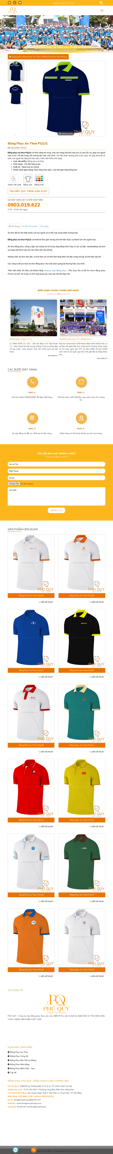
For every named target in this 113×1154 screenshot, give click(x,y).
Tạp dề (13, 1072)
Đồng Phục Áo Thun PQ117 (82, 895)
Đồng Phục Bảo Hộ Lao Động (23, 1060)
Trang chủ (16, 57)
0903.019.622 (24, 205)
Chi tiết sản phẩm (29, 226)
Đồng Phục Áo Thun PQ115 (31, 670)
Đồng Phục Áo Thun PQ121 (55, 57)
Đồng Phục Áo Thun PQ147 (82, 670)
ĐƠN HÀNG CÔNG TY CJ (70, 339)
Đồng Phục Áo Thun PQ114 (82, 820)
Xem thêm (53, 356)
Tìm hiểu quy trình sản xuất (28, 191)
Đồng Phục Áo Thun (32, 57)
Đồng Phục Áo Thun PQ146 (31, 595)
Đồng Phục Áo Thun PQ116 (31, 895)
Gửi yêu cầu (56, 510)
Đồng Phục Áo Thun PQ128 (82, 595)
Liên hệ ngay (46, 602)
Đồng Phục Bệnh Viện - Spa (22, 1068)
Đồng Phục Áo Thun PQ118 (31, 969)
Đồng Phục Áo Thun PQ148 (31, 745)
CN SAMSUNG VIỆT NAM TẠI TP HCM (26, 339)
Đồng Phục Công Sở (19, 1056)
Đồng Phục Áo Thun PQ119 (82, 969)
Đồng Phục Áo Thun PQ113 (31, 820)
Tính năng (44, 226)
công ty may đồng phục (55, 270)
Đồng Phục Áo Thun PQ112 (82, 745)
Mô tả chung (14, 226)
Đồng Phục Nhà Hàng (19, 1064)
